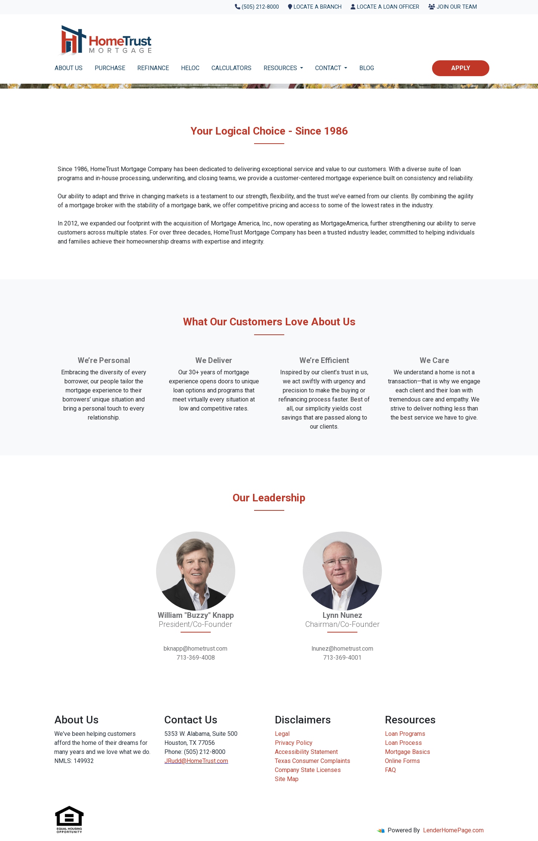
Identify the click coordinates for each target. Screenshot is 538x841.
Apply (460, 68)
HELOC (190, 68)
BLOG (366, 68)
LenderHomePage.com (453, 830)
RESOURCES (281, 68)
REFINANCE (153, 68)
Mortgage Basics (407, 751)
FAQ (390, 770)
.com (222, 760)
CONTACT (329, 68)
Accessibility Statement (306, 751)
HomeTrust (201, 760)
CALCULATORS (231, 68)
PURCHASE (110, 68)
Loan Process (403, 742)
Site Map (287, 779)
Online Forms (402, 760)
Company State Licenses (308, 770)
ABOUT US (69, 68)
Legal (282, 733)
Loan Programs (405, 733)
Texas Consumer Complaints (312, 760)
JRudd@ (175, 760)
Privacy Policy (294, 742)
